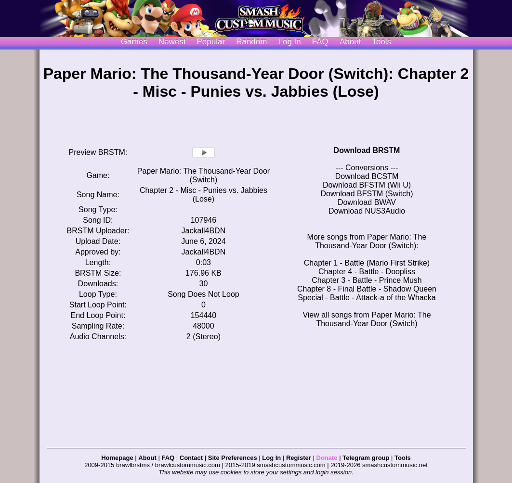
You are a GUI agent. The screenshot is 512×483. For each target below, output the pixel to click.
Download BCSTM (367, 176)
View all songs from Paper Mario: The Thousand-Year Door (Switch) (366, 319)
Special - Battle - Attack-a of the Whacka (366, 297)
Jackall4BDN (204, 231)
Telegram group (365, 457)
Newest (172, 41)
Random (251, 41)
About (350, 41)
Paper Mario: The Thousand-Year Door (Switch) (203, 175)
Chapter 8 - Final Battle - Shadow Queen (366, 289)
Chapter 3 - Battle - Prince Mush (367, 280)
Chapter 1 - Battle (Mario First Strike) (367, 263)
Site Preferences (232, 457)
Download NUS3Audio (366, 211)
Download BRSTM (367, 150)
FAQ (320, 41)
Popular (211, 41)
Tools (381, 41)
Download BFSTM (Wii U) (367, 185)
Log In (271, 457)
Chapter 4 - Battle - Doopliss (366, 271)
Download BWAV (367, 202)
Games (134, 41)
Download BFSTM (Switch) (366, 194)
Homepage (117, 457)
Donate (327, 457)
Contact (191, 457)
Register (298, 457)
